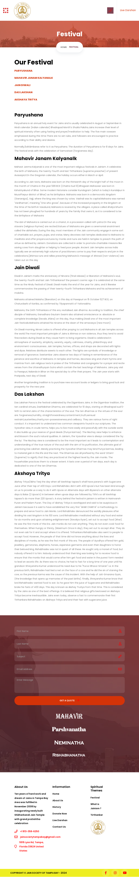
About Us (57, 800)
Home (64, 47)
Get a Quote (69, 700)
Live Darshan (128, 10)
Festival (95, 797)
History (56, 807)
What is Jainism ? (96, 806)
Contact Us (59, 826)
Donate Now (59, 813)
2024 (64, 872)
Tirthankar (97, 814)
